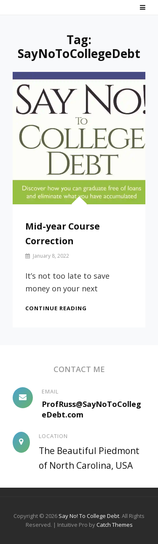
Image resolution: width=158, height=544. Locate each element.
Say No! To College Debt (89, 516)
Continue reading (56, 308)
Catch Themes (114, 524)
